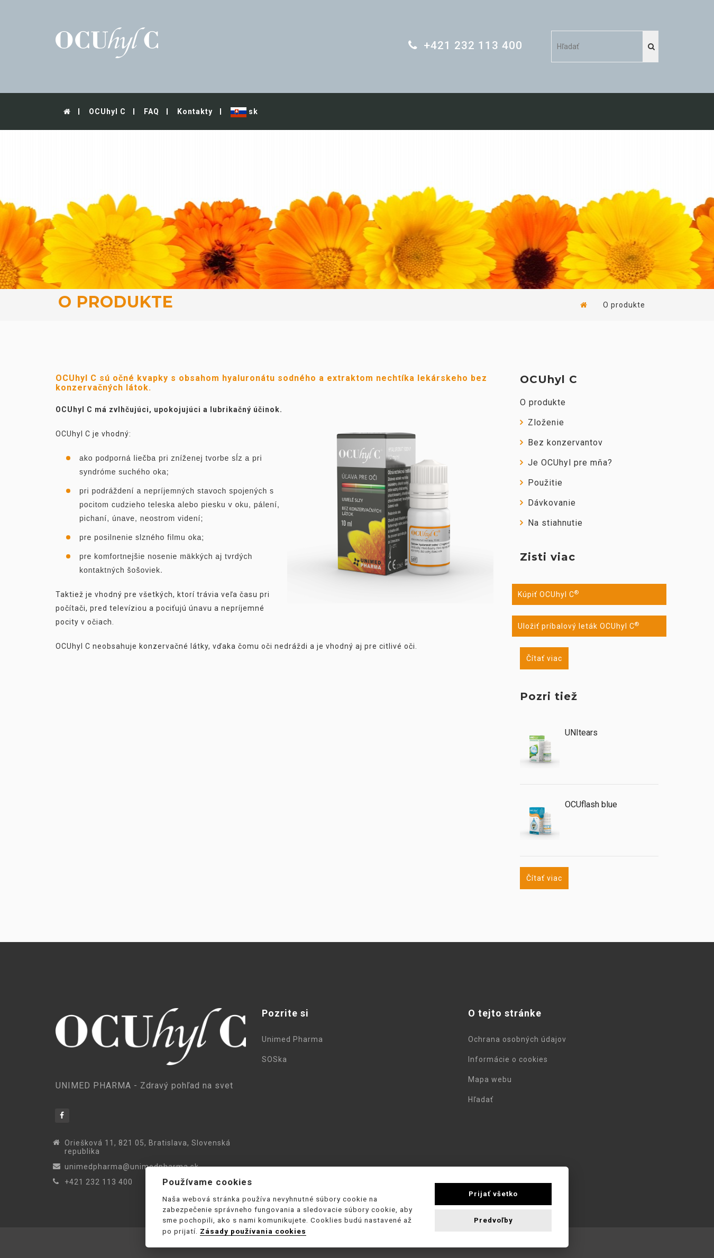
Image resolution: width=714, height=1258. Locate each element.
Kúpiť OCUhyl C (548, 594)
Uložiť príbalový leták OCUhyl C (578, 626)
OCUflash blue (591, 804)
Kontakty (195, 111)
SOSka (274, 1059)
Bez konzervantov (561, 442)
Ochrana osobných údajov (519, 1039)
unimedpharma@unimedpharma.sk (132, 1166)
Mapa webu (492, 1079)
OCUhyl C (107, 111)
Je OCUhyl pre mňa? (566, 463)
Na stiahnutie (551, 523)
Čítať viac (544, 658)
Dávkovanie (548, 503)
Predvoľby (493, 1220)
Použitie (541, 483)
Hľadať (483, 1099)
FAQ (151, 111)
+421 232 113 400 (473, 45)
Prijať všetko (493, 1194)
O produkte (543, 402)
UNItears (581, 733)
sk (244, 112)
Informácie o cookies (510, 1059)
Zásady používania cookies (253, 1231)
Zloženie (542, 422)
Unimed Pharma (294, 1039)
